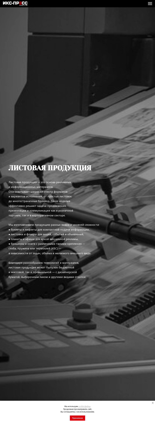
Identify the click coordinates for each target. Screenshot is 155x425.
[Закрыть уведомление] (152, 402)
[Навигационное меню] (150, 3)
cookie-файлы (84, 406)
